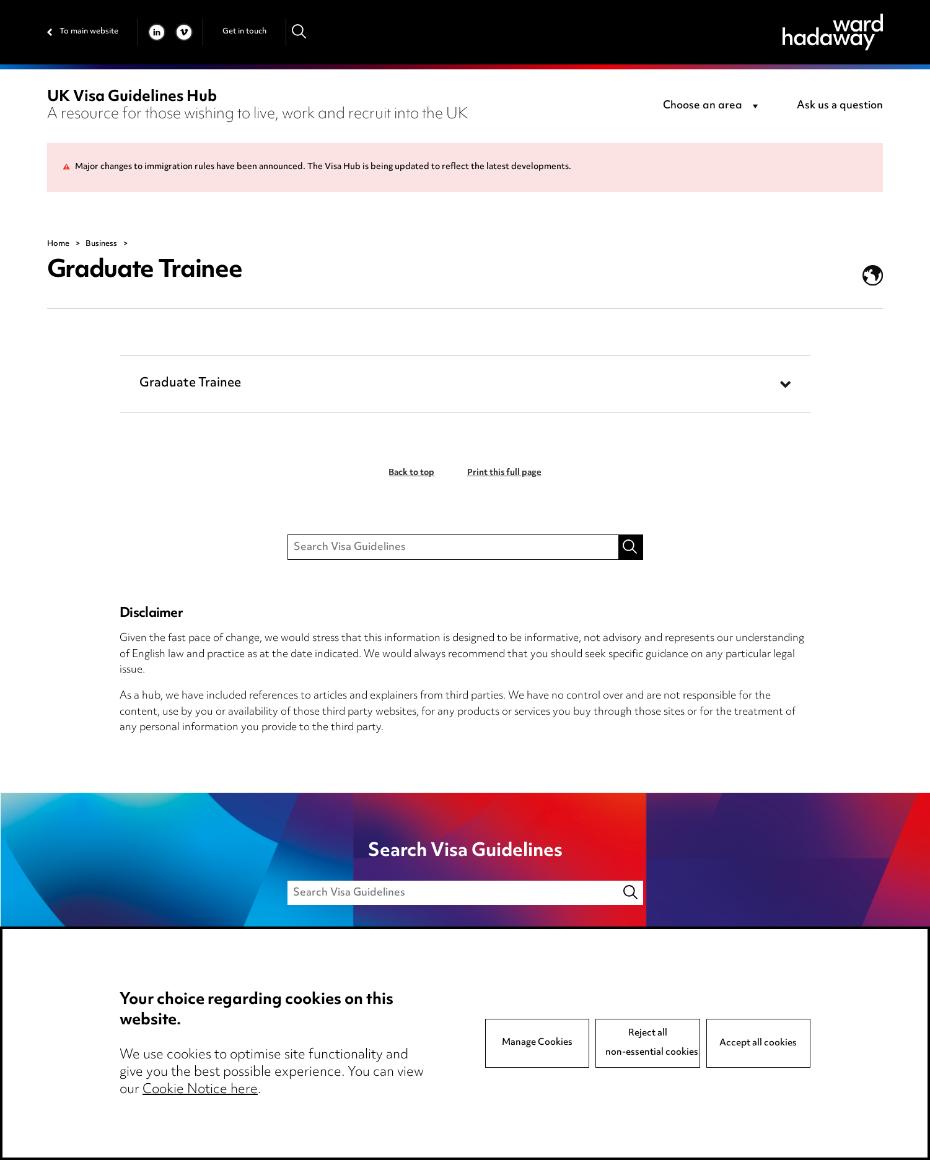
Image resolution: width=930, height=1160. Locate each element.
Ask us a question (840, 105)
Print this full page (504, 473)
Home (58, 244)
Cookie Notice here (200, 1090)
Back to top (411, 473)
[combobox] (712, 107)
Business (101, 244)
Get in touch (244, 32)
